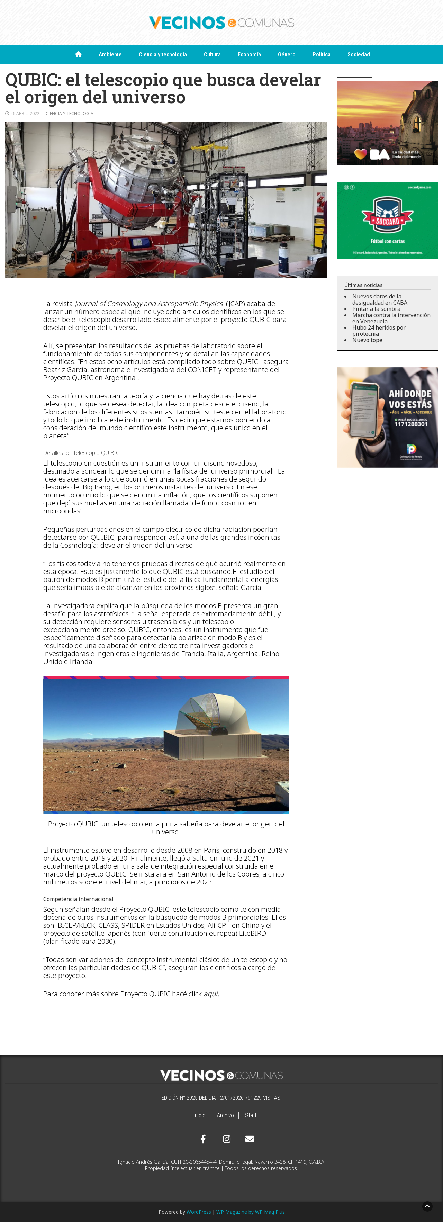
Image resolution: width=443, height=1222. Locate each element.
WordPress (199, 1211)
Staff (250, 1115)
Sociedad (358, 54)
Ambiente (110, 54)
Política (322, 54)
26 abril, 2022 (24, 113)
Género (287, 54)
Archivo (225, 1115)
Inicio (199, 1115)
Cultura (212, 54)
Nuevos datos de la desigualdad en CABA (379, 299)
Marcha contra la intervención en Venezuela (391, 318)
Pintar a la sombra (376, 309)
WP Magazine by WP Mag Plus (250, 1211)
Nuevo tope (367, 340)
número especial (100, 311)
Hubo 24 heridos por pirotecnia (379, 331)
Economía (249, 54)
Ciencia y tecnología (163, 54)
